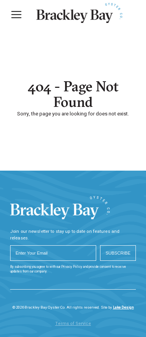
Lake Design (123, 307)
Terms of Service (73, 323)
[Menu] (16, 15)
